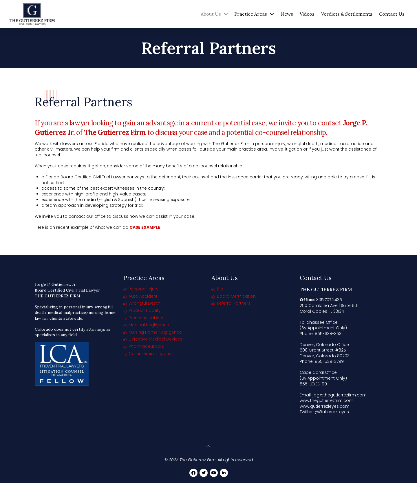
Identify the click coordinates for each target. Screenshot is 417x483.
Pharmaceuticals (146, 346)
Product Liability (145, 310)
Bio (220, 289)
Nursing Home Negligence (155, 332)
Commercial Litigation (151, 353)
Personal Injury (143, 289)
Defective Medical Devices (155, 339)
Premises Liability (146, 318)
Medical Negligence (149, 325)
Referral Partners (233, 303)
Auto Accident (143, 296)
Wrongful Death (144, 303)
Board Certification (236, 296)
